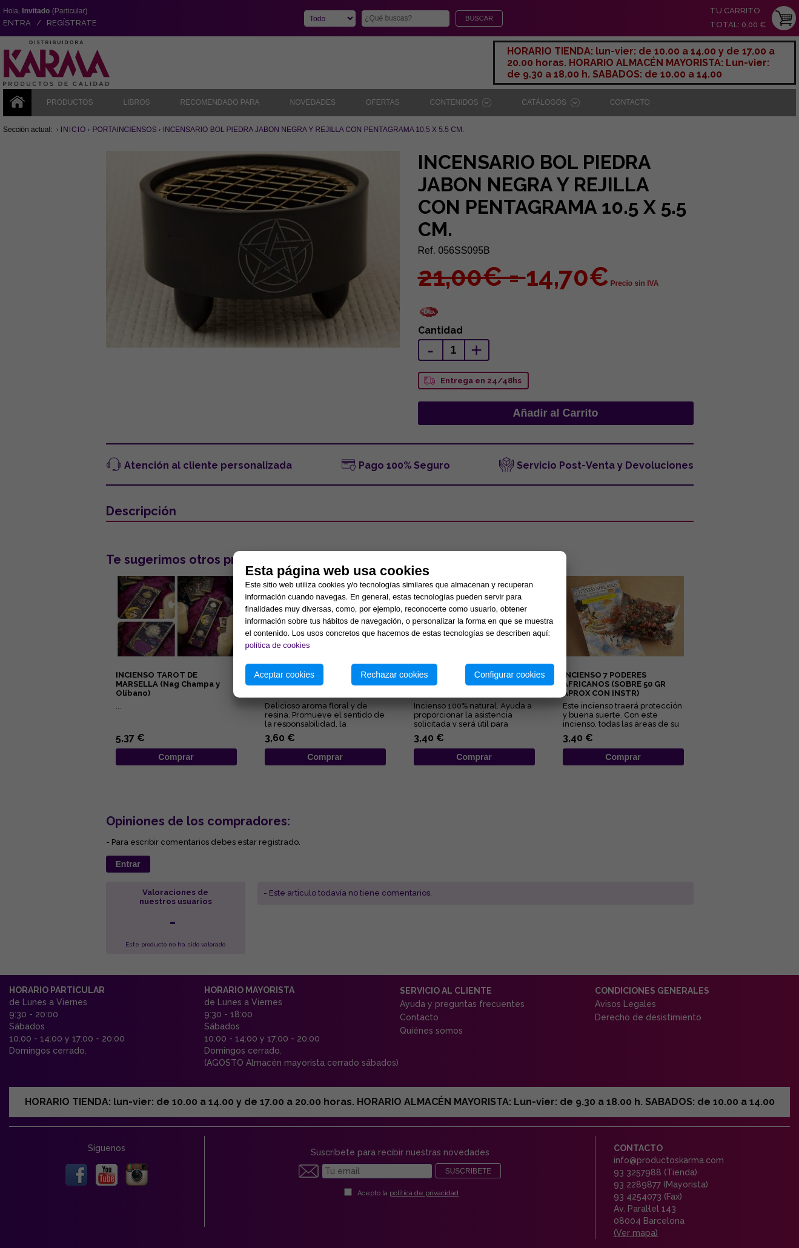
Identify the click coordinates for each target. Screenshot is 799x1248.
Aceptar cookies (284, 674)
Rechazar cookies (394, 674)
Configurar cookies (509, 674)
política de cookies (277, 645)
